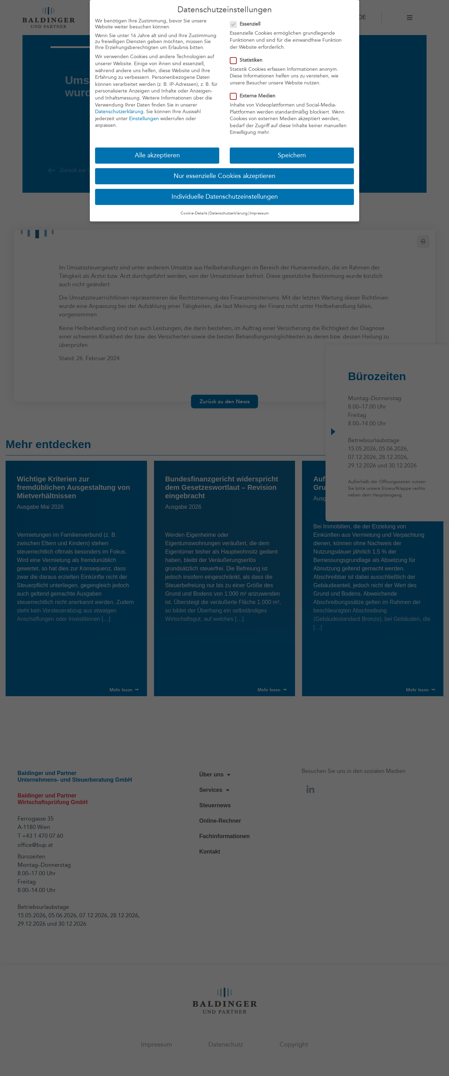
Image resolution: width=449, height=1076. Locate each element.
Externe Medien (255, 95)
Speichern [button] (292, 155)
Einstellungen (144, 118)
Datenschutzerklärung (119, 111)
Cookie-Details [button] (194, 212)
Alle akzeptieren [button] (157, 155)
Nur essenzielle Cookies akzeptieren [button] (224, 175)
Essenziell (247, 24)
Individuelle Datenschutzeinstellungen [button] (225, 196)
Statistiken (248, 59)
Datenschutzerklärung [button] (228, 212)
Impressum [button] (259, 212)
